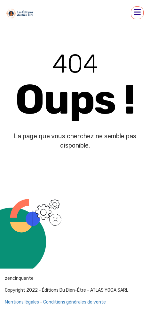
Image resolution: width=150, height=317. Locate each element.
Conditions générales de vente (74, 302)
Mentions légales (22, 302)
